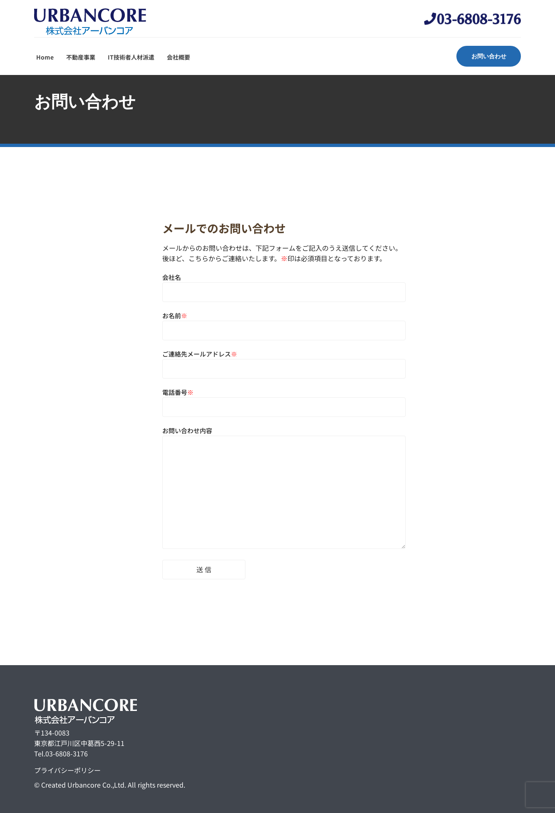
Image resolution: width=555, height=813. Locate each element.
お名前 (284, 323)
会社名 (284, 285)
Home (45, 57)
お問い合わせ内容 (284, 488)
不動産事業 (80, 57)
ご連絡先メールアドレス (284, 361)
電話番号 (284, 399)
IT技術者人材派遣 (131, 57)
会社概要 (178, 57)
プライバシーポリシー (67, 770)
